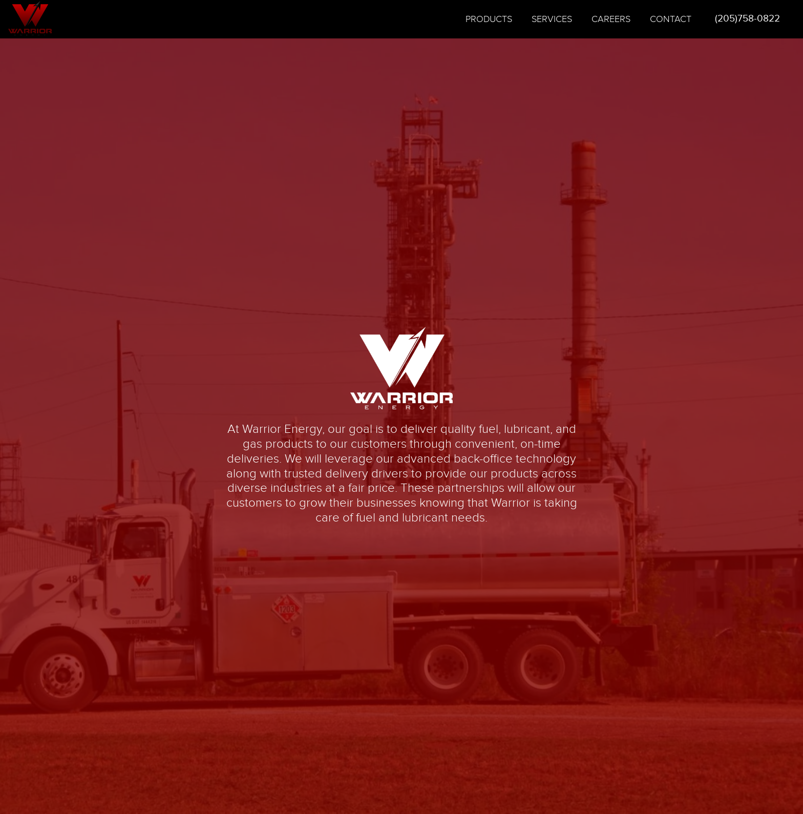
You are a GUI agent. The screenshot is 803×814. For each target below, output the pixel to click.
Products (489, 19)
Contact (670, 19)
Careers (610, 19)
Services (552, 19)
